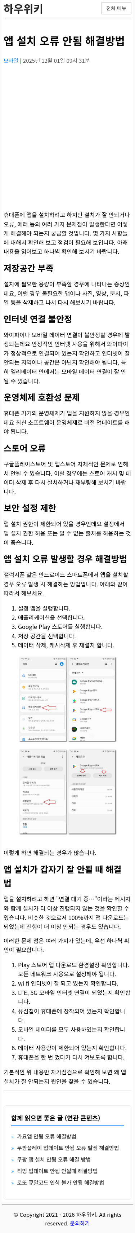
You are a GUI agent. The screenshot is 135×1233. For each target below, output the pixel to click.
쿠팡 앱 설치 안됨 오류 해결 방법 (54, 1159)
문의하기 (80, 1223)
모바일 (12, 60)
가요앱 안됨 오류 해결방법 (46, 1136)
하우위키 (23, 8)
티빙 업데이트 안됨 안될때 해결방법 (57, 1171)
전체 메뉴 (116, 8)
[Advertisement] (67, 138)
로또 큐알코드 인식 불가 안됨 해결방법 (60, 1182)
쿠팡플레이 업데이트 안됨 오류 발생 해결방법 (68, 1147)
